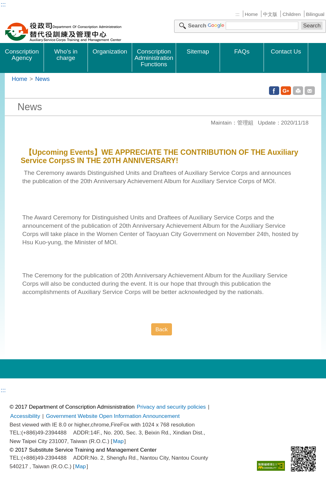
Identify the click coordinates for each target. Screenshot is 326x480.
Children (291, 14)
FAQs (242, 51)
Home (251, 14)
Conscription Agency (22, 54)
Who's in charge (65, 54)
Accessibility (25, 416)
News (42, 78)
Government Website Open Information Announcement (113, 416)
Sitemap (198, 51)
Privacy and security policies (171, 407)
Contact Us (286, 51)
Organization (110, 51)
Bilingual (315, 14)
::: (3, 4)
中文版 (270, 14)
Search (197, 25)
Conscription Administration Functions (154, 58)
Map (118, 441)
